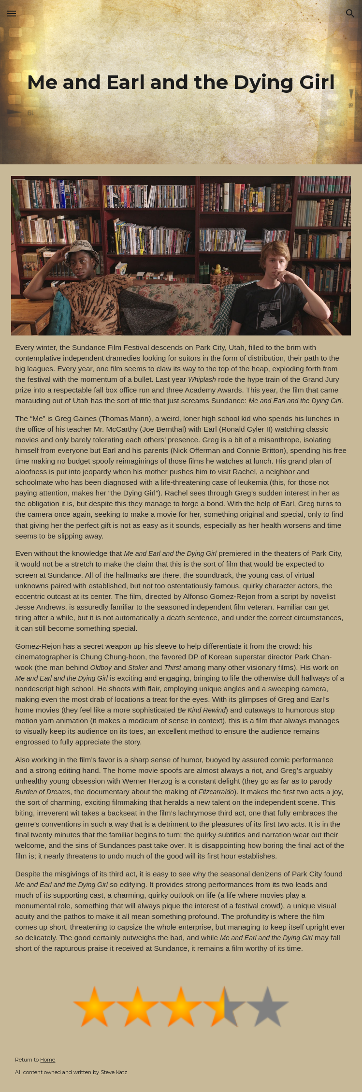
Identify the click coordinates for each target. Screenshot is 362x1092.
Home (47, 1060)
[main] (180, 82)
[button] (11, 13)
